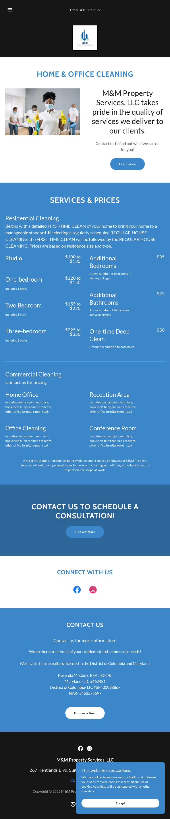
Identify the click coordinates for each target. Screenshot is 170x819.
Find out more (85, 532)
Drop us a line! (85, 713)
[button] (12, 9)
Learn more (127, 164)
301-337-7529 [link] (90, 10)
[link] (85, 38)
